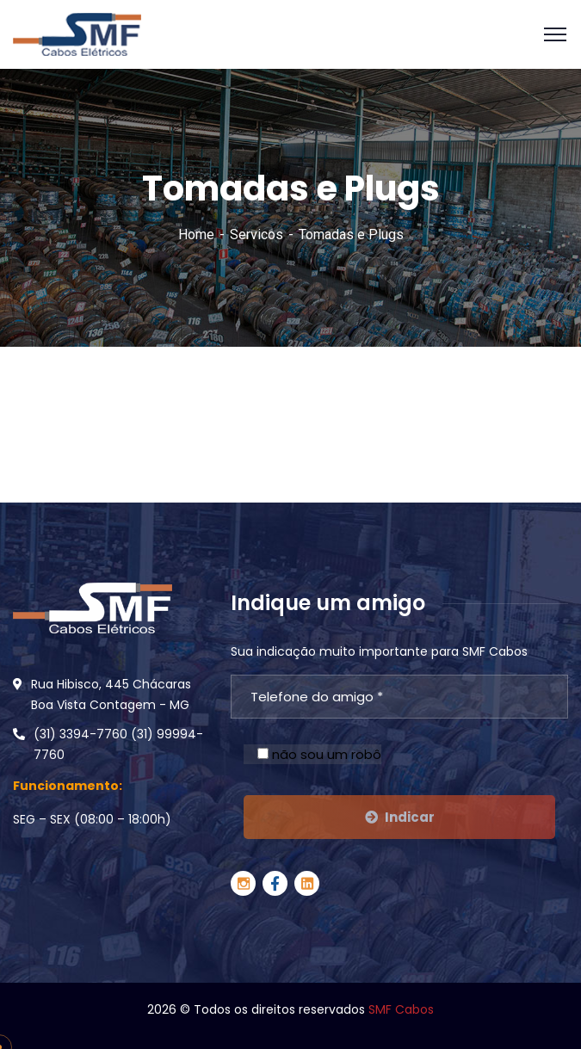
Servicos (256, 234)
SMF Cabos (401, 1009)
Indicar (400, 817)
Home (196, 234)
